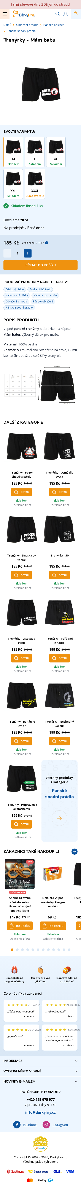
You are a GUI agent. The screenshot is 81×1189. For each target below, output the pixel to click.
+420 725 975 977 (41, 1099)
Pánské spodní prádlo (21, 31)
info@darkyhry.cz (40, 1112)
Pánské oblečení (54, 25)
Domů (7, 25)
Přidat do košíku (40, 265)
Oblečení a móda (27, 25)
